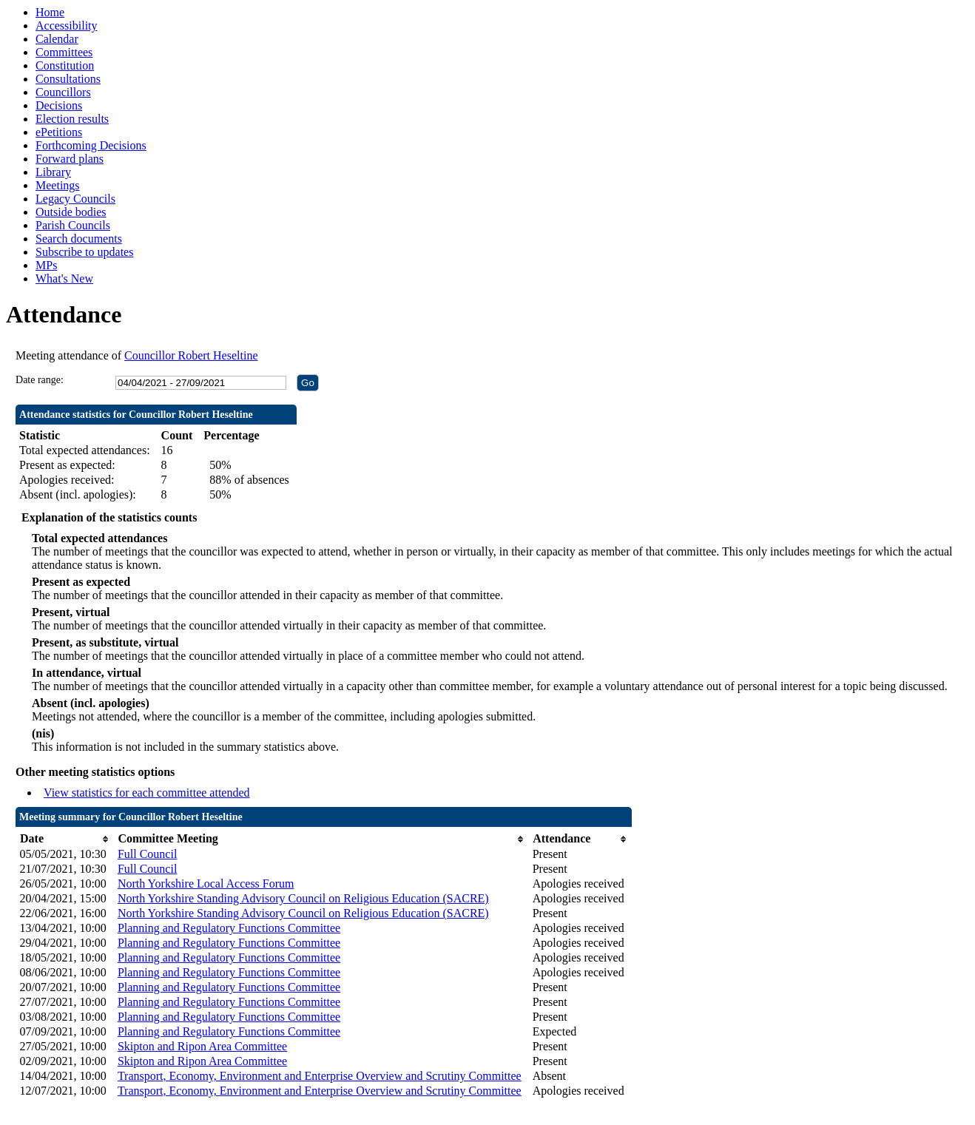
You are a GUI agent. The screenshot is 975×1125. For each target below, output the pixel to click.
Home (50, 12)
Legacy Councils (75, 198)
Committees (64, 52)
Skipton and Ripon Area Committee (202, 1046)
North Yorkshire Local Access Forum (206, 883)
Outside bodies (71, 212)
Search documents (79, 238)
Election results (72, 118)
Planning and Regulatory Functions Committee (229, 928)
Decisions (59, 105)
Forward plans (70, 158)
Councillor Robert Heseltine (190, 355)
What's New (64, 278)
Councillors (63, 92)
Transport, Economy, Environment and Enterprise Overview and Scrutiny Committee (320, 1076)
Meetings (58, 185)
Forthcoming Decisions (91, 145)
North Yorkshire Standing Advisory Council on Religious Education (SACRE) (303, 898)
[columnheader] (65, 839)
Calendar (57, 39)
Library (53, 172)
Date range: (40, 379)
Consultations (68, 78)
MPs (46, 265)
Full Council (147, 854)
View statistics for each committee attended (147, 792)
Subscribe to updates (84, 252)
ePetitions (59, 132)
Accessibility (67, 25)
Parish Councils (73, 225)
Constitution (65, 65)
